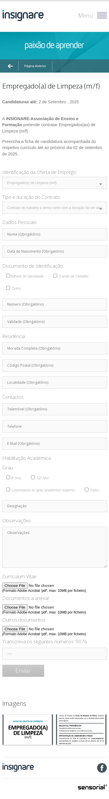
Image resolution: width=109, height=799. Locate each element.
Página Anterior (35, 66)
